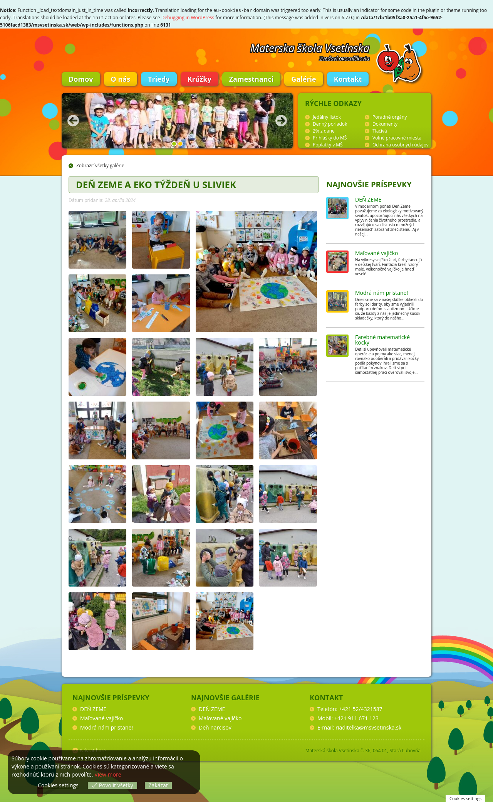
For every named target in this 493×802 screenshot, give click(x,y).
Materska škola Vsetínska (310, 47)
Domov (81, 78)
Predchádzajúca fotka (73, 120)
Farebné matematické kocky (382, 339)
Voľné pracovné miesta (396, 137)
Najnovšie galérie (225, 696)
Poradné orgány (389, 116)
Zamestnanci (251, 78)
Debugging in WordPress (188, 17)
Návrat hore (93, 750)
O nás (121, 78)
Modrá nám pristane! (381, 292)
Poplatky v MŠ (328, 144)
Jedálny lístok (327, 116)
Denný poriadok (330, 123)
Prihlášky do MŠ (330, 137)
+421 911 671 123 (356, 717)
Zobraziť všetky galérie (100, 164)
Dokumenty (384, 123)
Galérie (303, 78)
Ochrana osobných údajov (400, 144)
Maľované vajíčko (376, 252)
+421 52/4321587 (360, 708)
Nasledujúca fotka (281, 120)
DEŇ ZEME (368, 198)
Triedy (158, 78)
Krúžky (199, 78)
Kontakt (348, 78)
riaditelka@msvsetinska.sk (368, 726)
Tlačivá (379, 130)
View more (107, 774)
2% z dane (324, 130)
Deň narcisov (215, 726)
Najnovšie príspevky (369, 183)
